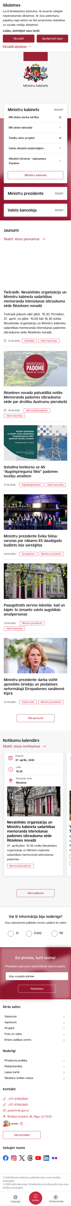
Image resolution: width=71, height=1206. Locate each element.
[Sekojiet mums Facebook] (6, 1158)
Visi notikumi (35, 893)
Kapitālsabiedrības (31, 484)
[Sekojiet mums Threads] (30, 1158)
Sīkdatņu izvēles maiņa (19, 1078)
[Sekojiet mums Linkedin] (46, 1158)
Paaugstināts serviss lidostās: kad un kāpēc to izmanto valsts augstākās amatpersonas (34, 609)
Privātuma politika (16, 1060)
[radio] (13, 933)
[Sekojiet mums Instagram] (14, 1158)
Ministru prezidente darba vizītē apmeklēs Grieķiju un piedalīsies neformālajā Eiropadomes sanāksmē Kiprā (34, 686)
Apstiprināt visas (52, 38)
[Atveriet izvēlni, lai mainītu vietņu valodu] (15, 1199)
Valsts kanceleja (49, 340)
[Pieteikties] (37, 989)
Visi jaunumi (35, 718)
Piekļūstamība (13, 1066)
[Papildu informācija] (21, 1123)
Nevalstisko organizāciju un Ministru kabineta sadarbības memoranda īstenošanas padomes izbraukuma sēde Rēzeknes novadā (31, 831)
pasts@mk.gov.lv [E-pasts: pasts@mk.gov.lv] (18, 1110)
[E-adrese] (10, 1124)
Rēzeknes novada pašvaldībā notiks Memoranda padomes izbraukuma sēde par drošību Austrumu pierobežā (35, 397)
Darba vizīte (28, 702)
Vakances (11, 1016)
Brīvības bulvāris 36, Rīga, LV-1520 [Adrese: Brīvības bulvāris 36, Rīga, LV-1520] (30, 1116)
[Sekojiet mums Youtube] (38, 1158)
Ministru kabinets (36, 175)
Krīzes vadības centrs (18, 1039)
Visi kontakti (22, 1135)
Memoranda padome (37, 410)
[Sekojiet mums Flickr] (54, 1158)
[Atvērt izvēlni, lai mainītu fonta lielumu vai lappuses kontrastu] (55, 1199)
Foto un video (13, 1034)
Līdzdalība (29, 340)
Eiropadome (28, 553)
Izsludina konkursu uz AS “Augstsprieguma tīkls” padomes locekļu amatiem (31, 471)
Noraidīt (19, 38)
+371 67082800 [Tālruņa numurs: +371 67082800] (18, 1099)
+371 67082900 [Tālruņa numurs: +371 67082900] (18, 1104)
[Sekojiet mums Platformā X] (22, 1158)
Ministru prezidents (51, 553)
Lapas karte (12, 1072)
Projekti (9, 1028)
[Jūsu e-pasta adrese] (37, 976)
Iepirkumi (10, 1022)
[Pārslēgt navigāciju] (35, 1198)
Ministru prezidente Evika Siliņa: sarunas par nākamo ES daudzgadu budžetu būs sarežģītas (33, 540)
